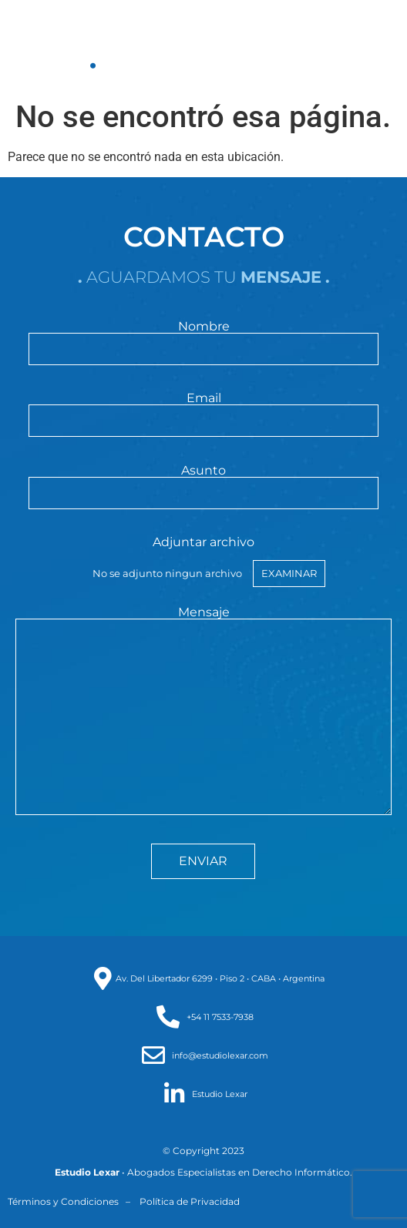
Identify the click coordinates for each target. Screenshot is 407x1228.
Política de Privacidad (190, 1201)
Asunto (203, 482)
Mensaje (203, 711)
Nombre (203, 338)
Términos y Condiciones (63, 1201)
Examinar (289, 573)
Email (203, 410)
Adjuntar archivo (203, 561)
